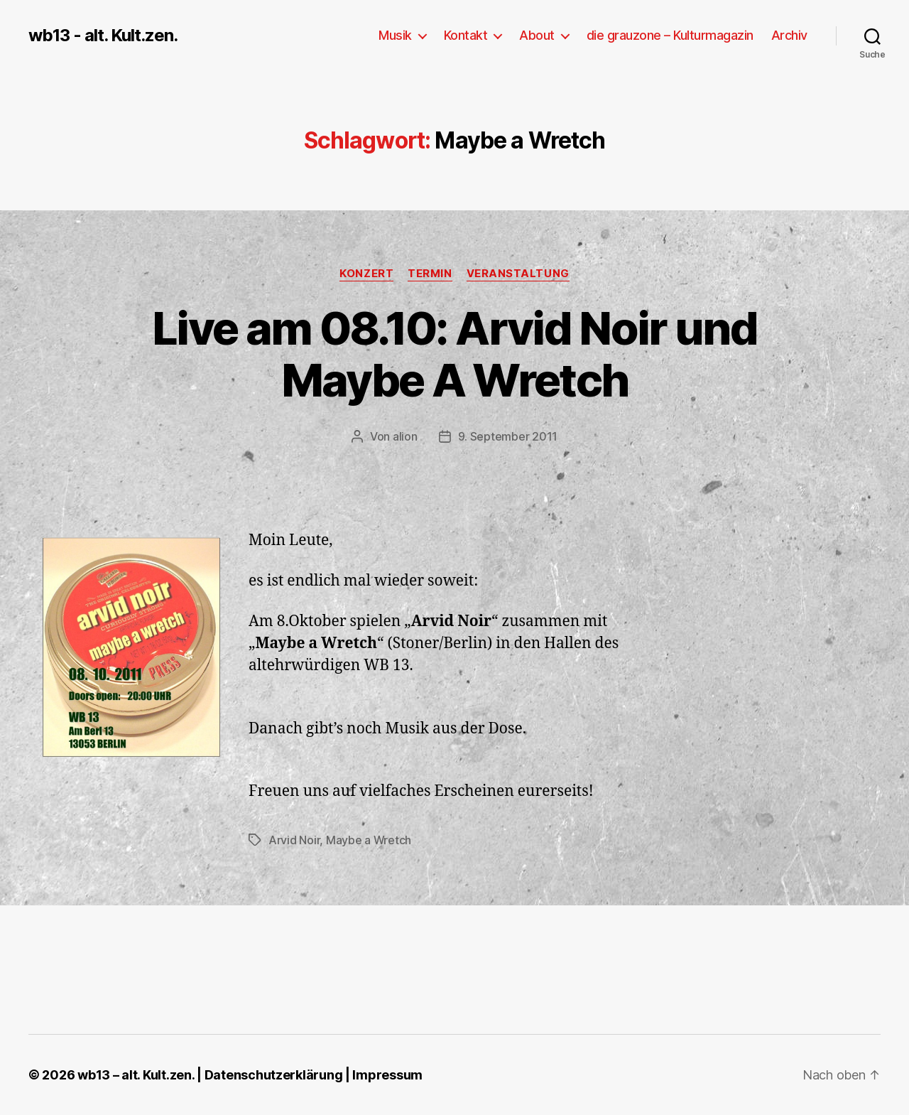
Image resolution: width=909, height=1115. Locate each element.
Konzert (366, 273)
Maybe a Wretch (368, 840)
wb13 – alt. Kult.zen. (135, 1074)
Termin (430, 273)
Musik (395, 35)
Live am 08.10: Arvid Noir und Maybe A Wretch (454, 354)
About (537, 35)
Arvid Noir (294, 840)
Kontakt (466, 35)
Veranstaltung (518, 273)
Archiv (789, 35)
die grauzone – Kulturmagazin (670, 35)
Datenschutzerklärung (274, 1074)
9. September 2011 (507, 436)
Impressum (387, 1074)
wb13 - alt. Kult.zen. (103, 35)
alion (405, 436)
